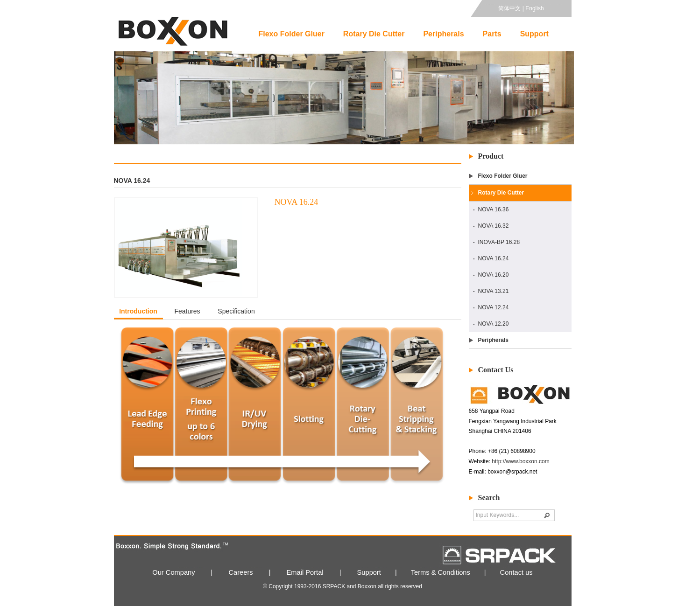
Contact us (516, 572)
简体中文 (509, 8)
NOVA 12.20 (493, 323)
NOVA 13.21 (493, 291)
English (534, 8)
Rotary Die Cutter (374, 34)
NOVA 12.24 (493, 307)
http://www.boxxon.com (520, 461)
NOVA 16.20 (493, 275)
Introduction (138, 311)
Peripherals (443, 34)
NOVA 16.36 (493, 209)
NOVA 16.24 (493, 258)
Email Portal (305, 572)
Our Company (173, 572)
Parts (492, 34)
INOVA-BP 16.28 (499, 242)
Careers (241, 572)
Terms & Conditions (440, 572)
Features (187, 311)
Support (534, 34)
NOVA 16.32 (493, 226)
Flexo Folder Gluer (292, 34)
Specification (236, 311)
